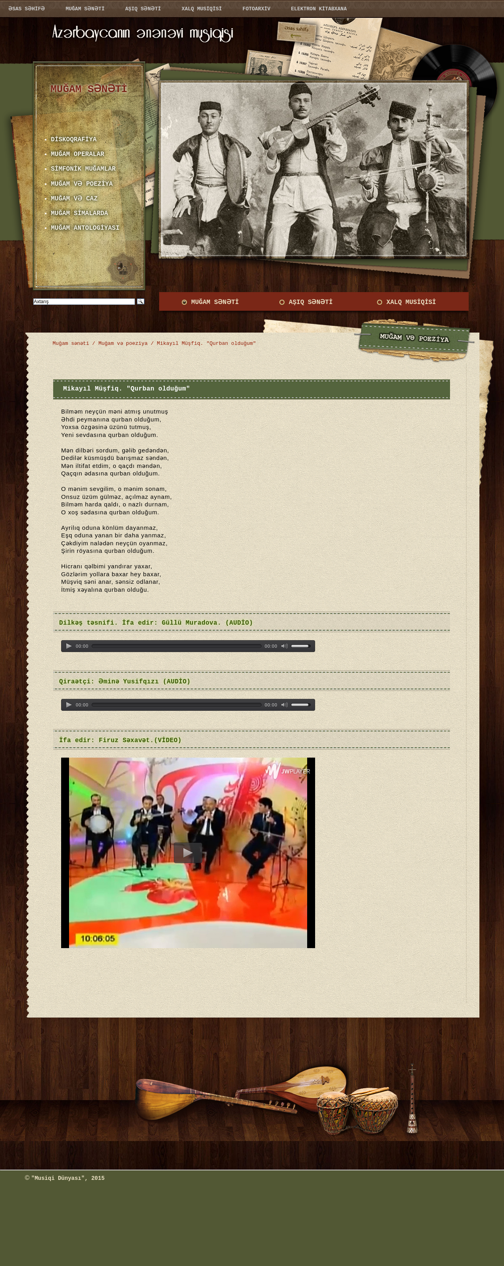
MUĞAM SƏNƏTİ (214, 302)
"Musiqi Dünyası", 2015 (68, 1178)
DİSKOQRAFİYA (73, 139)
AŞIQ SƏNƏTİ (310, 302)
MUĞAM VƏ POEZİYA (81, 184)
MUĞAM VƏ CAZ (73, 198)
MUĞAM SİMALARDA (79, 213)
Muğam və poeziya (124, 343)
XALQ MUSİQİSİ (411, 302)
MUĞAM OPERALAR (77, 154)
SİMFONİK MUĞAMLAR (83, 169)
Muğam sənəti (71, 343)
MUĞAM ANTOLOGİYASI (85, 228)
